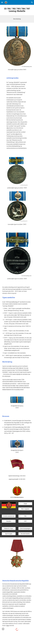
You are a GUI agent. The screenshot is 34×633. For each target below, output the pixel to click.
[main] (17, 10)
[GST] (25, 521)
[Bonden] (9, 521)
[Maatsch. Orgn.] (9, 528)
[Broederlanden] (25, 534)
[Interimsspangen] (25, 528)
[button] (2, 2)
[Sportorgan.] (9, 534)
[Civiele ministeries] (9, 516)
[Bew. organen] (25, 509)
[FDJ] (25, 516)
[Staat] (25, 504)
